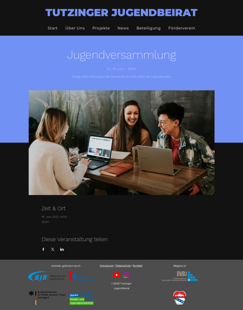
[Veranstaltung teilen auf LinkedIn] (62, 249)
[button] (75, 28)
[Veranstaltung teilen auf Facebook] (43, 249)
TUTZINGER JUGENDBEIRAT (121, 12)
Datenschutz (123, 265)
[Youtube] (116, 275)
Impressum (107, 265)
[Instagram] (126, 275)
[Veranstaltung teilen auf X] (52, 249)
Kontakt (137, 265)
